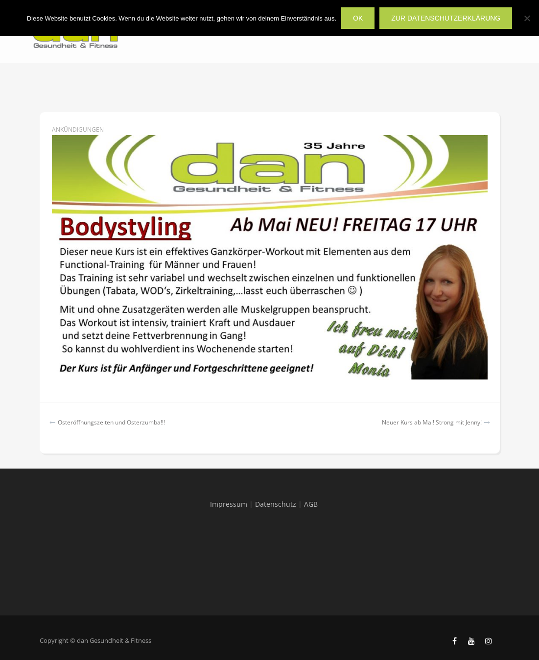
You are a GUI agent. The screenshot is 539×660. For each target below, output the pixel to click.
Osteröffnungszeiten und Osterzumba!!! (111, 422)
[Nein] (527, 18)
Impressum (228, 504)
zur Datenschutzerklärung (445, 18)
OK (358, 18)
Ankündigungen (78, 129)
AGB (311, 504)
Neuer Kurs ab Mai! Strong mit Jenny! (432, 422)
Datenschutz (275, 504)
